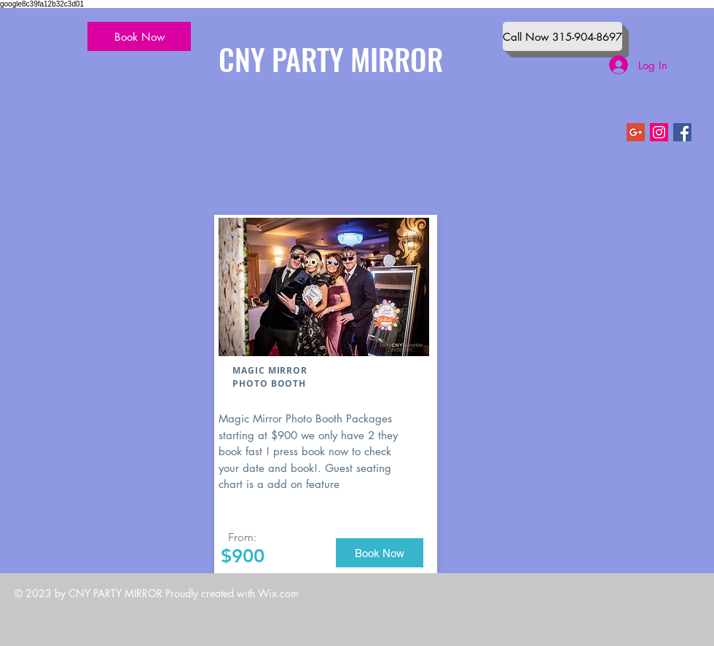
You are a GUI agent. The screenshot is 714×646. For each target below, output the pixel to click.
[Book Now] (139, 36)
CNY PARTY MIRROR (331, 59)
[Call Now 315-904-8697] (562, 36)
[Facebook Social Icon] (682, 132)
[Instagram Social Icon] (659, 132)
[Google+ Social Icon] (636, 132)
